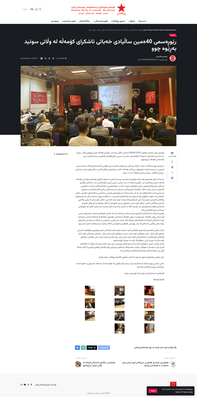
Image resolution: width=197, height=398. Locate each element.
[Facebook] (31, 386)
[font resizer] (32, 9)
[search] (36, 9)
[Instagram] (21, 386)
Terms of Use (187, 392)
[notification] (40, 9)
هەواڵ (172, 35)
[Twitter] (29, 386)
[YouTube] (25, 386)
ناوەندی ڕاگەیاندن (160, 57)
